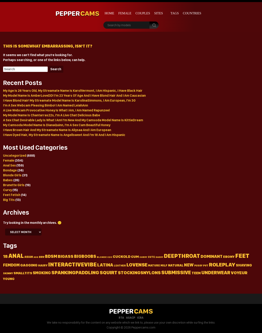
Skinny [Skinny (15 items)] (8, 273)
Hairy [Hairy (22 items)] (42, 265)
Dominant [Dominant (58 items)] (211, 256)
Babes (8, 180)
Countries (192, 13)
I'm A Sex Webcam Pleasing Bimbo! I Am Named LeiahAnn (45, 105)
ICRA (140, 317)
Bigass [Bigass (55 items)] (65, 256)
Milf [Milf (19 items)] (163, 265)
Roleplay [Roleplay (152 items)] (222, 264)
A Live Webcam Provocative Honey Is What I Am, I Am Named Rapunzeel (56, 110)
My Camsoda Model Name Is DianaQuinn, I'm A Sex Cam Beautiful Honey (56, 125)
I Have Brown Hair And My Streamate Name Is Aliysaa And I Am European (57, 130)
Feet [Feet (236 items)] (242, 255)
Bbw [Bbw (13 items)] (41, 256)
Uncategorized (14, 155)
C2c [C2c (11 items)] (109, 257)
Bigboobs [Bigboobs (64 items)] (85, 256)
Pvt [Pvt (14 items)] (205, 265)
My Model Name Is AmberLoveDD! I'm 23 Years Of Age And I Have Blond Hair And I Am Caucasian (74, 95)
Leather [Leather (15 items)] (120, 265)
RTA (121, 317)
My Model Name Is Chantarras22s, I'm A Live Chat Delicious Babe (51, 115)
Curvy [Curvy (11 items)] (143, 257)
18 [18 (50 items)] (5, 256)
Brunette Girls (14, 185)
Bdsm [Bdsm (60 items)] (51, 256)
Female (124, 13)
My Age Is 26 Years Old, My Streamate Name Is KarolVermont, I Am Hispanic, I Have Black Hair (72, 91)
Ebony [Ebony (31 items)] (229, 257)
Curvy (7, 190)
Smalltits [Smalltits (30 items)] (23, 273)
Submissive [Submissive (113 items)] (176, 272)
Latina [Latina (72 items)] (105, 264)
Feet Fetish (11, 195)
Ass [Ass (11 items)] (36, 257)
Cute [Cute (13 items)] (151, 256)
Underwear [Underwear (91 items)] (215, 272)
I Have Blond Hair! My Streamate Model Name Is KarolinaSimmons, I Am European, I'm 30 (69, 100)
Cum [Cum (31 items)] (135, 257)
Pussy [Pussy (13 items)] (198, 265)
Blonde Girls (12, 175)
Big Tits (9, 200)
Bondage (10, 170)
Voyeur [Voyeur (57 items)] (239, 272)
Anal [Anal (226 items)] (16, 255)
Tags (175, 13)
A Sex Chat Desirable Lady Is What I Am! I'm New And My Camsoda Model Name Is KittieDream (73, 120)
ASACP (130, 317)
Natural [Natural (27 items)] (175, 265)
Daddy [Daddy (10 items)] (159, 257)
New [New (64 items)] (189, 264)
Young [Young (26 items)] (9, 279)
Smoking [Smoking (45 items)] (42, 273)
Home (109, 13)
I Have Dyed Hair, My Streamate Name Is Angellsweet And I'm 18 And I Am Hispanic (64, 135)
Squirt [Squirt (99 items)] (108, 272)
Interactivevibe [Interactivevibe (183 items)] (72, 264)
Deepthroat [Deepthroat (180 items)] (182, 256)
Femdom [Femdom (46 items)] (11, 265)
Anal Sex (9, 165)
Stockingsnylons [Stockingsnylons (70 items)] (139, 272)
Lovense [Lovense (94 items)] (136, 265)
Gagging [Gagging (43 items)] (28, 265)
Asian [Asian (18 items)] (28, 256)
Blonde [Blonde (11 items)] (102, 257)
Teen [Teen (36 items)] (196, 273)
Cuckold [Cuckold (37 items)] (121, 256)
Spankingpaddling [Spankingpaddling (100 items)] (75, 272)
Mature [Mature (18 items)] (154, 265)
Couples (143, 13)
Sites (158, 13)
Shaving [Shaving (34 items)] (244, 265)
